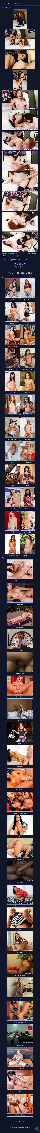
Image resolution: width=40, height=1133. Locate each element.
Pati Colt (12, 509)
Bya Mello (20, 650)
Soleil (12, 532)
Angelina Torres (12, 369)
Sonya (27, 346)
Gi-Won (27, 393)
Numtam (20, 952)
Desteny (20, 767)
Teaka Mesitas (12, 416)
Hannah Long (27, 369)
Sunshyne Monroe (20, 1022)
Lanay (12, 323)
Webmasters (20, 1121)
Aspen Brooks (27, 555)
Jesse (20, 720)
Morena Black (20, 1115)
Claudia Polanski (20, 976)
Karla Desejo (20, 1068)
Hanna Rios (12, 300)
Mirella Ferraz (12, 346)
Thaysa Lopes (20, 581)
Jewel (27, 485)
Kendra (27, 509)
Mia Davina (27, 532)
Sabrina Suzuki (20, 906)
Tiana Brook (28, 416)
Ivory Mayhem (20, 627)
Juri (20, 1092)
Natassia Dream (12, 555)
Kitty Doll (20, 1045)
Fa (20, 929)
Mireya (20, 743)
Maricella (28, 462)
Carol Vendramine (20, 813)
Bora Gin (12, 393)
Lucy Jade (27, 439)
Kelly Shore (20, 674)
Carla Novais (20, 697)
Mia (19, 836)
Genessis (20, 604)
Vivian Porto (20, 999)
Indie (27, 323)
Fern (12, 462)
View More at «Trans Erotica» (20, 272)
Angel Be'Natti (20, 859)
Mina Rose (27, 300)
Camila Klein (20, 790)
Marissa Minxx (12, 439)
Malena (12, 485)
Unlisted (20, 883)
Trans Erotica (6, 7)
